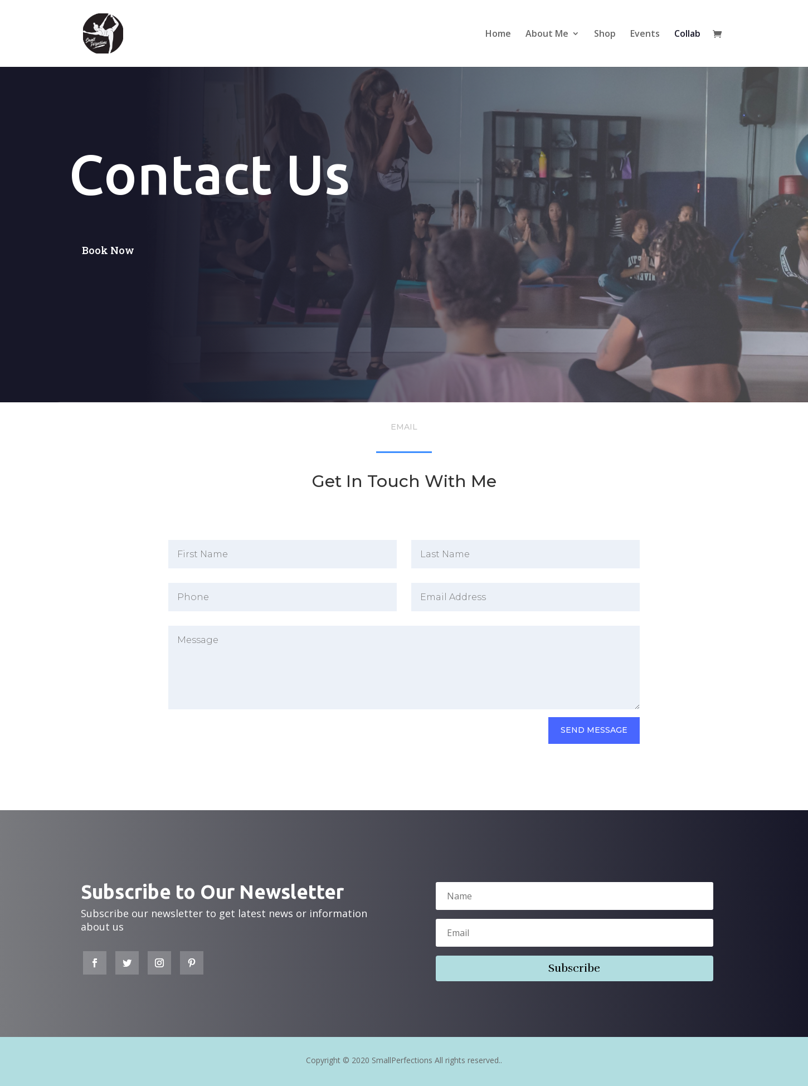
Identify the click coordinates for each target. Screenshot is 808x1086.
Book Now (108, 250)
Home (498, 35)
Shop (605, 35)
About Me (546, 35)
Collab (687, 35)
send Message (594, 730)
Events (645, 35)
